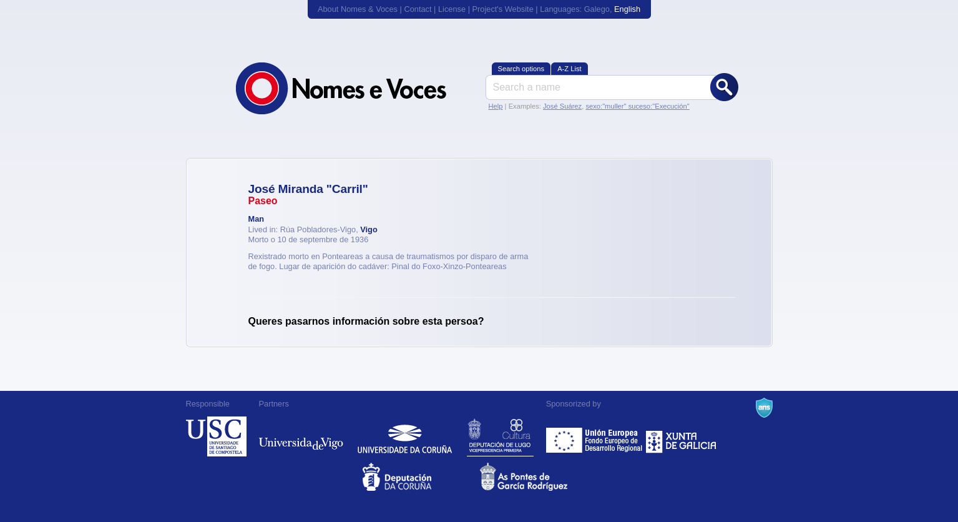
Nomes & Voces (354, 88)
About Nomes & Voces (358, 9)
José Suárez (562, 106)
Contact (417, 9)
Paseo (263, 200)
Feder (595, 436)
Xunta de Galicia (681, 436)
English (627, 9)
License (452, 9)
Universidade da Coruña (405, 436)
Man (256, 219)
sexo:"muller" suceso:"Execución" (637, 106)
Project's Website (503, 9)
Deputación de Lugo (500, 436)
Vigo (369, 229)
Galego (597, 9)
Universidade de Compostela (216, 436)
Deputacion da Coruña (420, 477)
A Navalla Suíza (764, 408)
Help (496, 106)
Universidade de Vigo (301, 436)
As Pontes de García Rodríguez (537, 477)
